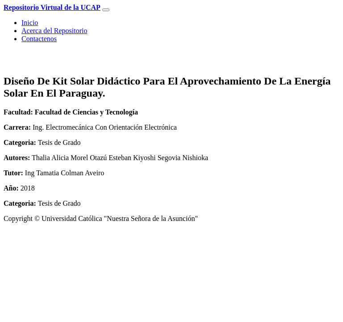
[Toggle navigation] (105, 9)
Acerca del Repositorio (54, 30)
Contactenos (39, 38)
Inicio (29, 22)
